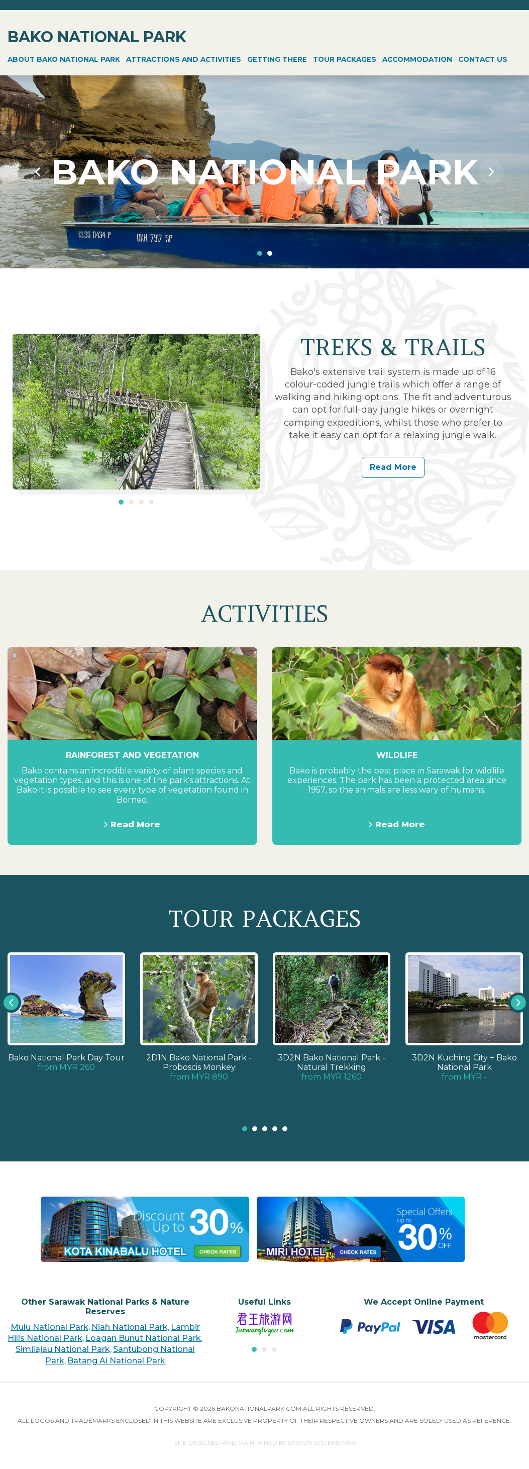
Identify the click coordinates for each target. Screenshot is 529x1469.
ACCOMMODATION (417, 59)
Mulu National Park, (50, 1327)
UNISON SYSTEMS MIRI (321, 1442)
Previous (37, 171)
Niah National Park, (130, 1327)
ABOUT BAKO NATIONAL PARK (64, 59)
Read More (393, 467)
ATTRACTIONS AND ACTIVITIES (183, 59)
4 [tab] (151, 502)
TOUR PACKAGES (344, 59)
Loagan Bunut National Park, (143, 1338)
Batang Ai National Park (116, 1360)
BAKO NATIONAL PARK (97, 37)
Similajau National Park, (64, 1349)
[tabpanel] (264, 171)
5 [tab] (284, 1128)
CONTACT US (482, 59)
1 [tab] (259, 253)
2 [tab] (269, 253)
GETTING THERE (277, 59)
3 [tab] (141, 502)
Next (491, 171)
